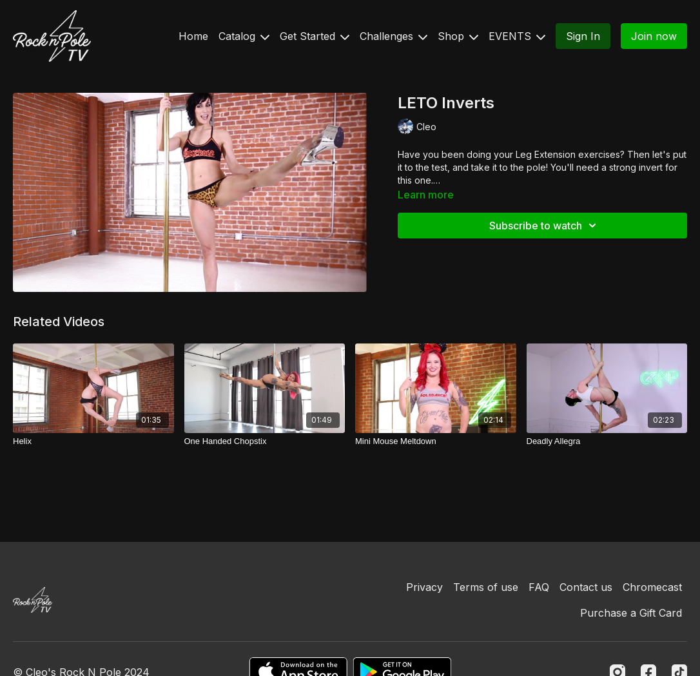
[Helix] (93, 441)
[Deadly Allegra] (607, 441)
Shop (458, 36)
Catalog (244, 36)
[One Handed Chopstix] (264, 441)
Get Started (314, 36)
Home (193, 36)
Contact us (585, 587)
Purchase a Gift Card (631, 612)
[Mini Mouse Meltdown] (435, 441)
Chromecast (652, 587)
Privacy (424, 587)
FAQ (539, 587)
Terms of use (485, 587)
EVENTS (517, 36)
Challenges (393, 36)
